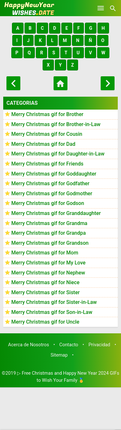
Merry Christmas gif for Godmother (51, 193)
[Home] (60, 83)
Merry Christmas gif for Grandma (49, 223)
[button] (17, 28)
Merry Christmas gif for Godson (47, 203)
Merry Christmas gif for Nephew (48, 273)
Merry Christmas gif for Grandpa (48, 233)
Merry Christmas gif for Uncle (45, 322)
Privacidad (99, 345)
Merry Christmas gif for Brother (47, 114)
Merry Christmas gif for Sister (45, 292)
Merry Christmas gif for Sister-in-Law (54, 302)
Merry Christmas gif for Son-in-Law (51, 312)
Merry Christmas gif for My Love (48, 263)
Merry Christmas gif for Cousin (46, 134)
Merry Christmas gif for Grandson (49, 243)
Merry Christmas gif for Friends (47, 164)
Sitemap (59, 355)
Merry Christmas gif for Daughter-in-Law (58, 154)
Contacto (68, 345)
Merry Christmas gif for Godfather (50, 183)
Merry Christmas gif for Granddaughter (56, 213)
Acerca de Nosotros (28, 345)
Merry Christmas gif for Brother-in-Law (55, 124)
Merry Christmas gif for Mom (44, 253)
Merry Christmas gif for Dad (43, 144)
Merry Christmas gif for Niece (45, 282)
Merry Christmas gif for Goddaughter (53, 174)
